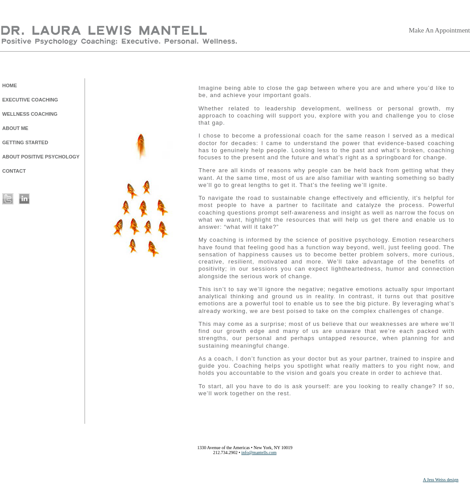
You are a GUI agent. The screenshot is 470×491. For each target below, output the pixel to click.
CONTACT (14, 171)
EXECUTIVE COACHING (30, 99)
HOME (9, 85)
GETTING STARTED (25, 142)
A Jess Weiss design (440, 479)
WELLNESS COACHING (29, 114)
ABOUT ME (15, 128)
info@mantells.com (258, 452)
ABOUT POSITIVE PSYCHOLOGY (41, 156)
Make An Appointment (439, 30)
